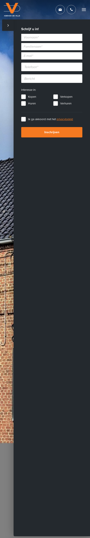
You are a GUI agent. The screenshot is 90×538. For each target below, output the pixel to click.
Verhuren (65, 103)
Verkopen (66, 96)
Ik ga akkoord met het (50, 119)
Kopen (32, 96)
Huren (32, 103)
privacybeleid (65, 119)
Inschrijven (51, 132)
